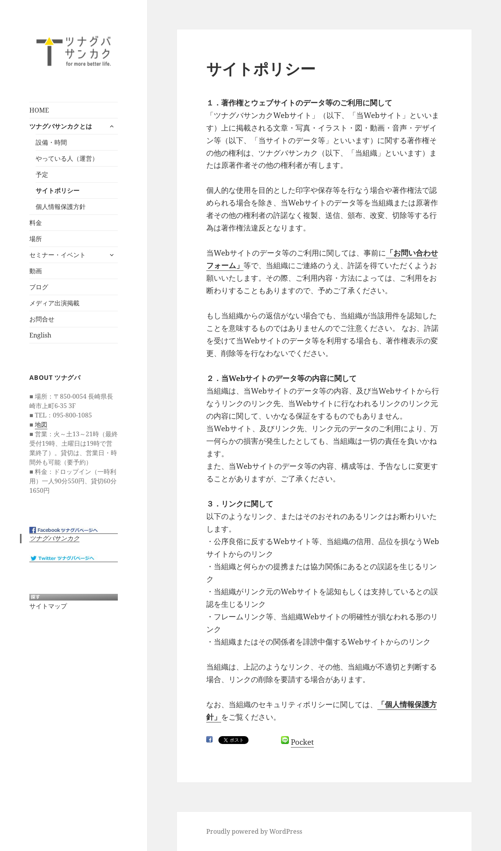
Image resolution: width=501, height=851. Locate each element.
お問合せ (41, 319)
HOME (39, 110)
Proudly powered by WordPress (254, 831)
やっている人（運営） (67, 158)
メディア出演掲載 (54, 303)
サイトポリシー (57, 190)
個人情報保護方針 (61, 206)
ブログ (38, 287)
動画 (35, 271)
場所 (35, 238)
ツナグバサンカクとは (60, 126)
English (40, 335)
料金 (35, 222)
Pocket (302, 742)
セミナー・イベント (57, 254)
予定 (42, 174)
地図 (41, 424)
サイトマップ (48, 606)
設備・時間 (51, 142)
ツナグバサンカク (54, 538)
